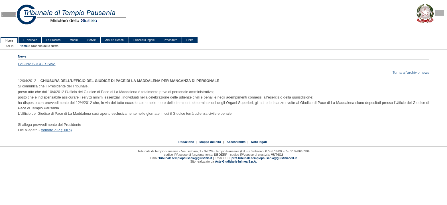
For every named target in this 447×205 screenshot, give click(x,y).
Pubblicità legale (144, 40)
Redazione (186, 142)
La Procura (53, 40)
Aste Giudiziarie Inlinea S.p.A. (236, 161)
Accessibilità (236, 142)
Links (189, 40)
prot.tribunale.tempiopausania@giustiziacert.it (264, 158)
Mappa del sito (210, 142)
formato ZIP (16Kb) (56, 130)
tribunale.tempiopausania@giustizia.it (185, 158)
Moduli (74, 40)
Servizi (92, 40)
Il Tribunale (30, 40)
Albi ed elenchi (114, 40)
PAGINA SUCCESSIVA (37, 64)
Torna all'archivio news (411, 72)
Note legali (259, 142)
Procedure (170, 40)
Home (9, 40)
